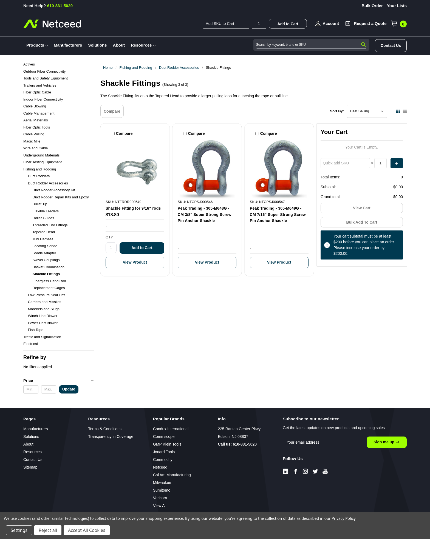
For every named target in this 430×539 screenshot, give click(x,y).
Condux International (170, 429)
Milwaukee (162, 482)
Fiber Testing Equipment (42, 162)
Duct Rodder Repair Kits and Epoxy (61, 197)
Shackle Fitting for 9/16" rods (133, 208)
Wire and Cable (35, 148)
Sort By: (337, 111)
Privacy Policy (343, 518)
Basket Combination (48, 267)
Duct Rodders (39, 176)
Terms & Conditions (104, 429)
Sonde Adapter (44, 253)
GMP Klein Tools (167, 444)
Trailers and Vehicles (39, 85)
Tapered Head (44, 232)
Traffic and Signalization (42, 337)
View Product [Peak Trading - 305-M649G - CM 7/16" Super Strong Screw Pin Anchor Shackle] (279, 262)
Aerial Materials (35, 120)
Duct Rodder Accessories (48, 183)
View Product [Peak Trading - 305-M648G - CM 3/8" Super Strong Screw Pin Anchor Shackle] (207, 262)
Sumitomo (161, 490)
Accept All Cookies (86, 530)
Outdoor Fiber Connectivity (44, 71)
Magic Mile (31, 141)
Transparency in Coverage (110, 436)
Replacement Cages (49, 288)
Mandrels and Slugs (44, 309)
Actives (29, 64)
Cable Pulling (33, 134)
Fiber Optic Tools (36, 127)
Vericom (160, 498)
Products (37, 45)
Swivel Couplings (46, 260)
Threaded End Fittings (50, 225)
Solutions (97, 45)
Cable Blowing (34, 106)
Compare (112, 111)
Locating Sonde (45, 246)
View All (159, 505)
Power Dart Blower (43, 323)
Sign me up (387, 442)
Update (68, 389)
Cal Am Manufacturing (172, 475)
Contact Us (391, 45)
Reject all (48, 530)
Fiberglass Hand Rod (49, 281)
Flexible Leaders (46, 211)
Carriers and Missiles (44, 302)
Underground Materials (41, 155)
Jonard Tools (164, 452)
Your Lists (397, 5)
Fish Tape (35, 330)
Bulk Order (372, 5)
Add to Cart (288, 24)
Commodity (162, 459)
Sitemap (30, 467)
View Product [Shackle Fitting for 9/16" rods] (135, 262)
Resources (143, 45)
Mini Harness (43, 239)
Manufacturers (68, 45)
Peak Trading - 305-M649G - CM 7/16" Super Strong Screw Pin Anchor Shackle (278, 214)
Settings (19, 530)
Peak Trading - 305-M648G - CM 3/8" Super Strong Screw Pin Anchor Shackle (204, 214)
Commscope (164, 436)
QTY (109, 237)
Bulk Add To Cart (361, 222)
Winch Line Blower (43, 316)
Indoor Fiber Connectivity (43, 99)
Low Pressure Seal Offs (46, 295)
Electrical (30, 344)
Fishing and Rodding (39, 169)
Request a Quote (370, 23)
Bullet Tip (40, 204)
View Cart (361, 208)
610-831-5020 (48, 5)
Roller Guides (43, 218)
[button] (58, 380)
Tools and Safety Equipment (45, 78)
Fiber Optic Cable (37, 92)
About (119, 45)
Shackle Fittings (46, 274)
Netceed (160, 467)
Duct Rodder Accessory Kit (54, 190)
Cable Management (38, 113)
